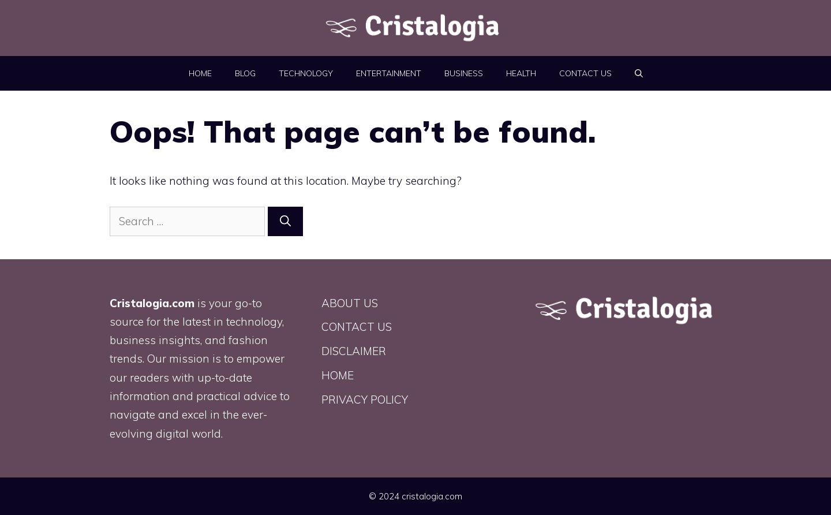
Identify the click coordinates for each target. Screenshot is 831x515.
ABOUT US (349, 303)
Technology (306, 73)
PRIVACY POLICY (364, 399)
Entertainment (388, 73)
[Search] (285, 221)
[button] (638, 73)
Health (521, 73)
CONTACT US (585, 73)
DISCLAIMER (353, 351)
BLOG (245, 73)
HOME (200, 73)
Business (463, 73)
